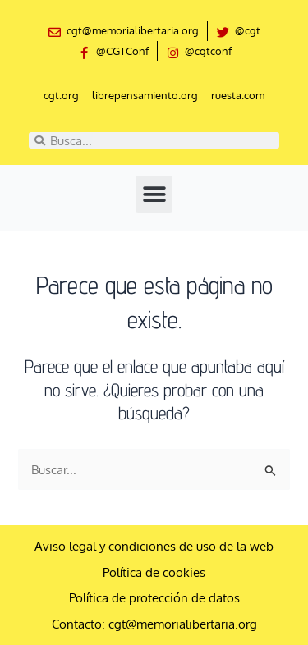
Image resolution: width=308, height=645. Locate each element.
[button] (154, 194)
